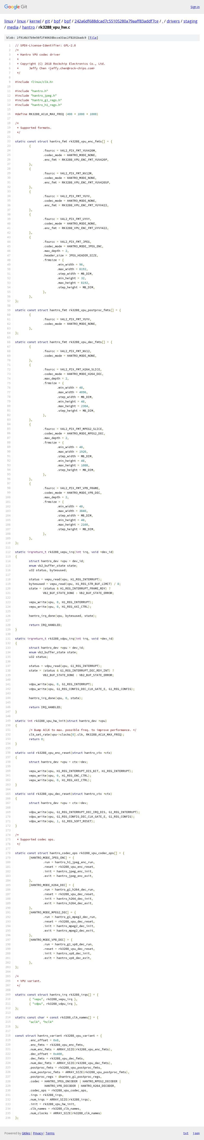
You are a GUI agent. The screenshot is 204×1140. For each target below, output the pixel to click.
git (47, 21)
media (12, 27)
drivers (173, 21)
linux (8, 21)
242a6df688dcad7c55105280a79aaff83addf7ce (116, 21)
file (93, 38)
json (196, 1133)
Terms (50, 1133)
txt (185, 1133)
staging (190, 21)
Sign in (195, 7)
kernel (35, 21)
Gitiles (26, 1133)
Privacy (38, 1133)
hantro (28, 27)
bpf (57, 21)
